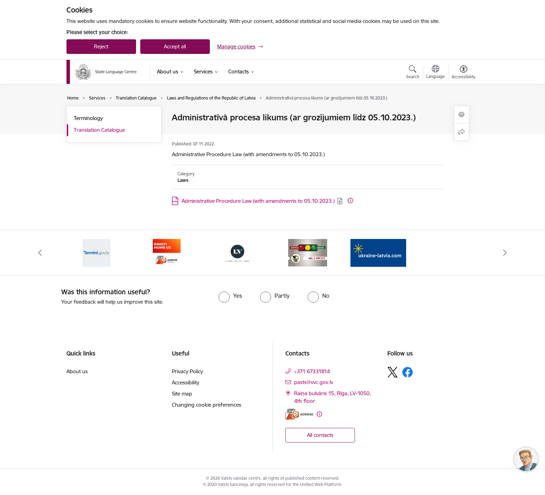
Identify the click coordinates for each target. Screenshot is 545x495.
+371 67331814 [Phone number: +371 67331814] (312, 371)
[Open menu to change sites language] (435, 73)
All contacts (320, 435)
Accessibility (185, 382)
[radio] (230, 296)
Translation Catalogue (99, 130)
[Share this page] (461, 132)
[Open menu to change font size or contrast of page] (463, 73)
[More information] (350, 200)
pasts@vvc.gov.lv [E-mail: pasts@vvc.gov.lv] (313, 382)
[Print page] (461, 114)
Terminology (88, 118)
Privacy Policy (187, 371)
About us (77, 371)
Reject (101, 46)
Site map (182, 393)
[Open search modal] (413, 73)
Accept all (175, 46)
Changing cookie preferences (206, 404)
